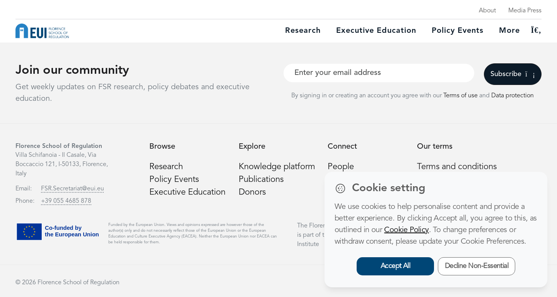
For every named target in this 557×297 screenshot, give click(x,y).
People (341, 167)
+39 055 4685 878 (66, 201)
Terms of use (461, 96)
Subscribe (512, 74)
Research (303, 31)
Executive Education (187, 192)
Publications (261, 179)
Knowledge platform (277, 167)
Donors (252, 192)
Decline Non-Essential (477, 266)
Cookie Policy (406, 230)
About (487, 11)
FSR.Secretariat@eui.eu (72, 189)
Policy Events (458, 31)
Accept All (395, 266)
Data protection (512, 96)
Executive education (376, 31)
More (509, 31)
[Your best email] (379, 73)
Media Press (525, 11)
